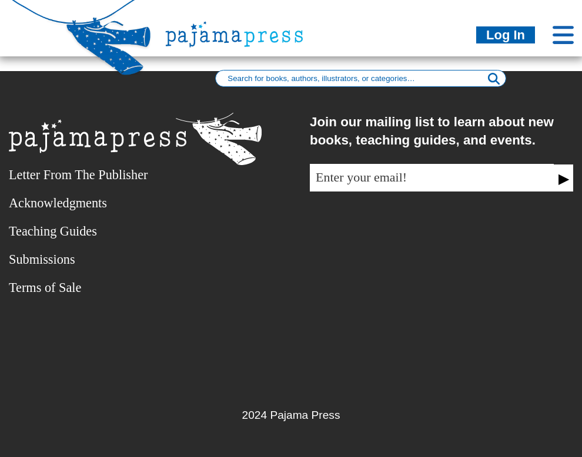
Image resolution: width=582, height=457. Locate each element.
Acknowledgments (58, 203)
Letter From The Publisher (78, 174)
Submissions (42, 259)
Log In (505, 35)
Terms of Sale (45, 287)
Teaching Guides (53, 231)
